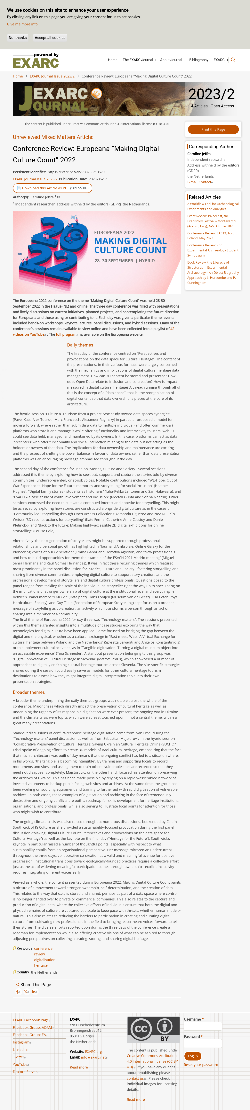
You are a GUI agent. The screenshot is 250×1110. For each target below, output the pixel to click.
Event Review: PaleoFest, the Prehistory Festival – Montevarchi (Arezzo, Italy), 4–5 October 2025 (211, 221)
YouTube (21, 1064)
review (39, 954)
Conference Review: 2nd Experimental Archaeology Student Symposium (212, 250)
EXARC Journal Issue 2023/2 (52, 76)
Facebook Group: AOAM (34, 1027)
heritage (41, 965)
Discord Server (26, 1071)
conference (43, 948)
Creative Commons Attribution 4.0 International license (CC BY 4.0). (152, 1061)
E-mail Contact (200, 182)
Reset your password (201, 1064)
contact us (137, 1078)
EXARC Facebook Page (32, 1020)
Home (112, 60)
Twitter (20, 1057)
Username (192, 1019)
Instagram (22, 1042)
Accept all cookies (50, 38)
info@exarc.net (94, 1057)
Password (192, 1036)
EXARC (219, 60)
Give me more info (22, 24)
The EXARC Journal (138, 60)
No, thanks (18, 38)
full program (67, 334)
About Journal (171, 60)
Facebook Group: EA (31, 1034)
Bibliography (198, 60)
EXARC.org (95, 1051)
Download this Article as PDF (45, 188)
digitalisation (44, 959)
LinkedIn (21, 1049)
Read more (79, 1067)
